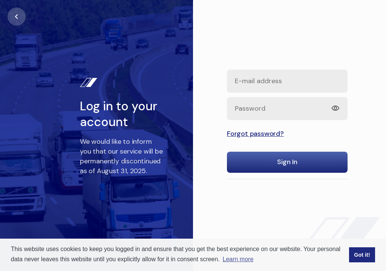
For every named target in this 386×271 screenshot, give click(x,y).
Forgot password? (255, 133)
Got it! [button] (362, 255)
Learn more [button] (237, 259)
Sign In (287, 161)
